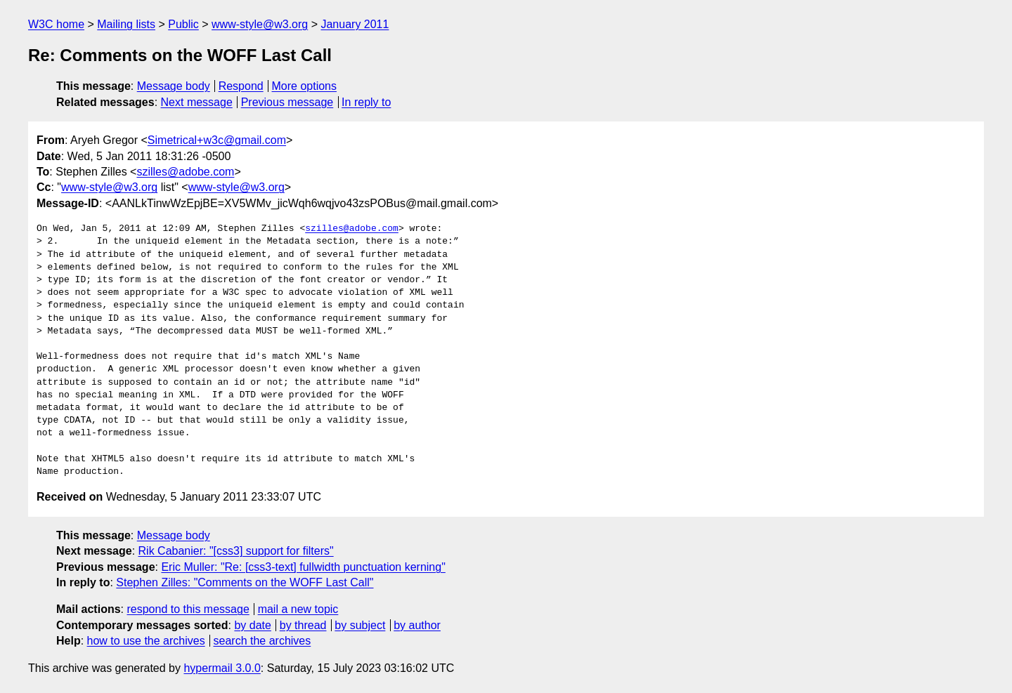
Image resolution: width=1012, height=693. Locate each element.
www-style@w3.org (260, 24)
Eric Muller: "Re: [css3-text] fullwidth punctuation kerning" (303, 567)
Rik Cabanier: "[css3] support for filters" (236, 551)
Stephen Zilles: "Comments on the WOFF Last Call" (244, 582)
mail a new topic (298, 609)
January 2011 (354, 24)
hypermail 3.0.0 (221, 668)
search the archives (262, 641)
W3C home (56, 24)
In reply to (366, 102)
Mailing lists (126, 24)
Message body (173, 86)
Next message (197, 102)
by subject (360, 625)
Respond (241, 86)
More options (304, 86)
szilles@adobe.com (185, 172)
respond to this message (187, 609)
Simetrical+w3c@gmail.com (217, 140)
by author (417, 625)
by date (252, 625)
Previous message (287, 102)
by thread (303, 625)
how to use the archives (146, 641)
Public (183, 24)
